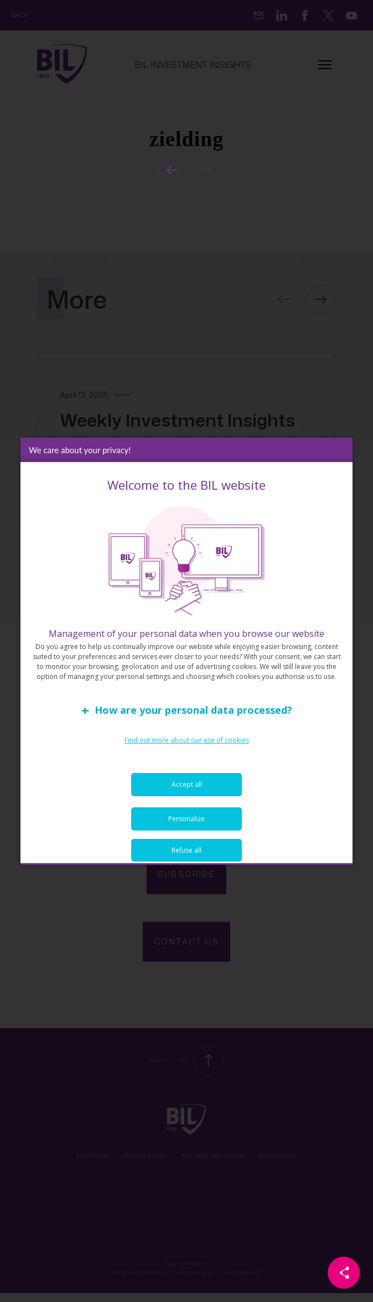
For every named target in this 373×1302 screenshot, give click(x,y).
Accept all (187, 784)
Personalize (186, 818)
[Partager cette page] (344, 1273)
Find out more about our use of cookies (187, 740)
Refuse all (186, 850)
